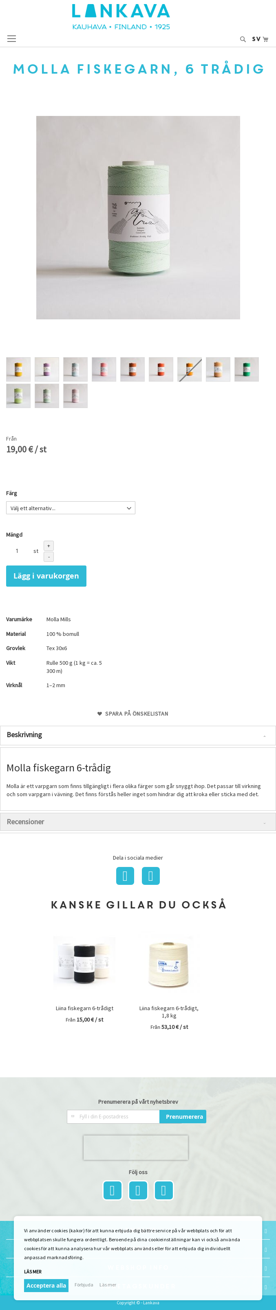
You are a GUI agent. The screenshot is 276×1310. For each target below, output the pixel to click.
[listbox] (138, 383)
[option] (18, 369)
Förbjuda (84, 1285)
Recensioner (25, 821)
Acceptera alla (46, 1285)
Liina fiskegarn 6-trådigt (84, 1008)
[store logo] (138, 16)
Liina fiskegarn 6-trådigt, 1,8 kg (169, 1011)
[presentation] (136, 1147)
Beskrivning (24, 734)
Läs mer (32, 1272)
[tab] (138, 735)
